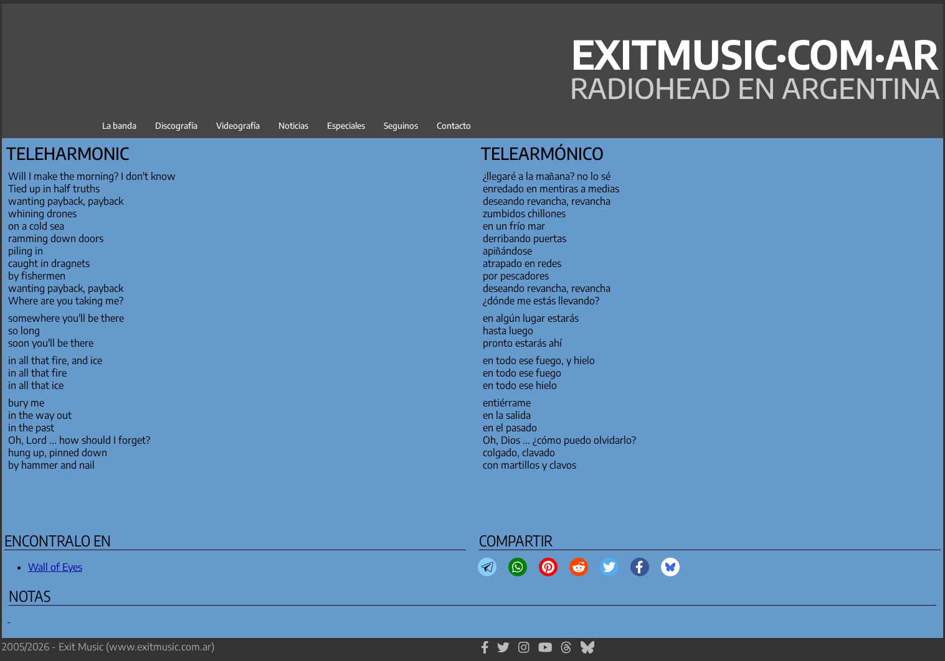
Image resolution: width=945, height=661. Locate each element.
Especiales (346, 125)
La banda (119, 125)
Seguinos (401, 125)
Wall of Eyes (55, 567)
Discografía (176, 125)
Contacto (454, 125)
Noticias (293, 125)
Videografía (238, 125)
